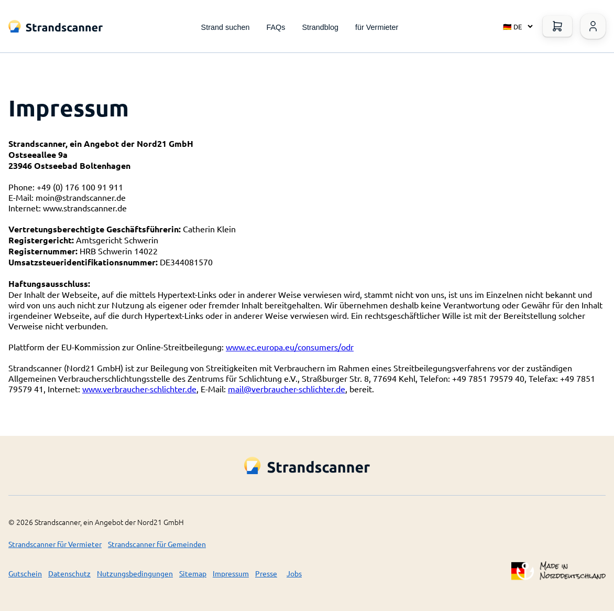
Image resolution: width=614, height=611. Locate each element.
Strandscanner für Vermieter (55, 544)
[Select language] (515, 26)
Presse (266, 573)
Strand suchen (225, 27)
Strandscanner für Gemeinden (157, 544)
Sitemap (192, 573)
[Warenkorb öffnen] (557, 26)
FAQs (275, 27)
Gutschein (25, 573)
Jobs (294, 573)
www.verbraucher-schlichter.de (139, 388)
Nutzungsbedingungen (135, 573)
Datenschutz (69, 573)
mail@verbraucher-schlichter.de (286, 388)
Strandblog (320, 27)
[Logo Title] (55, 26)
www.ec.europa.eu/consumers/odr (290, 346)
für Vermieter (376, 27)
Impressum (231, 573)
